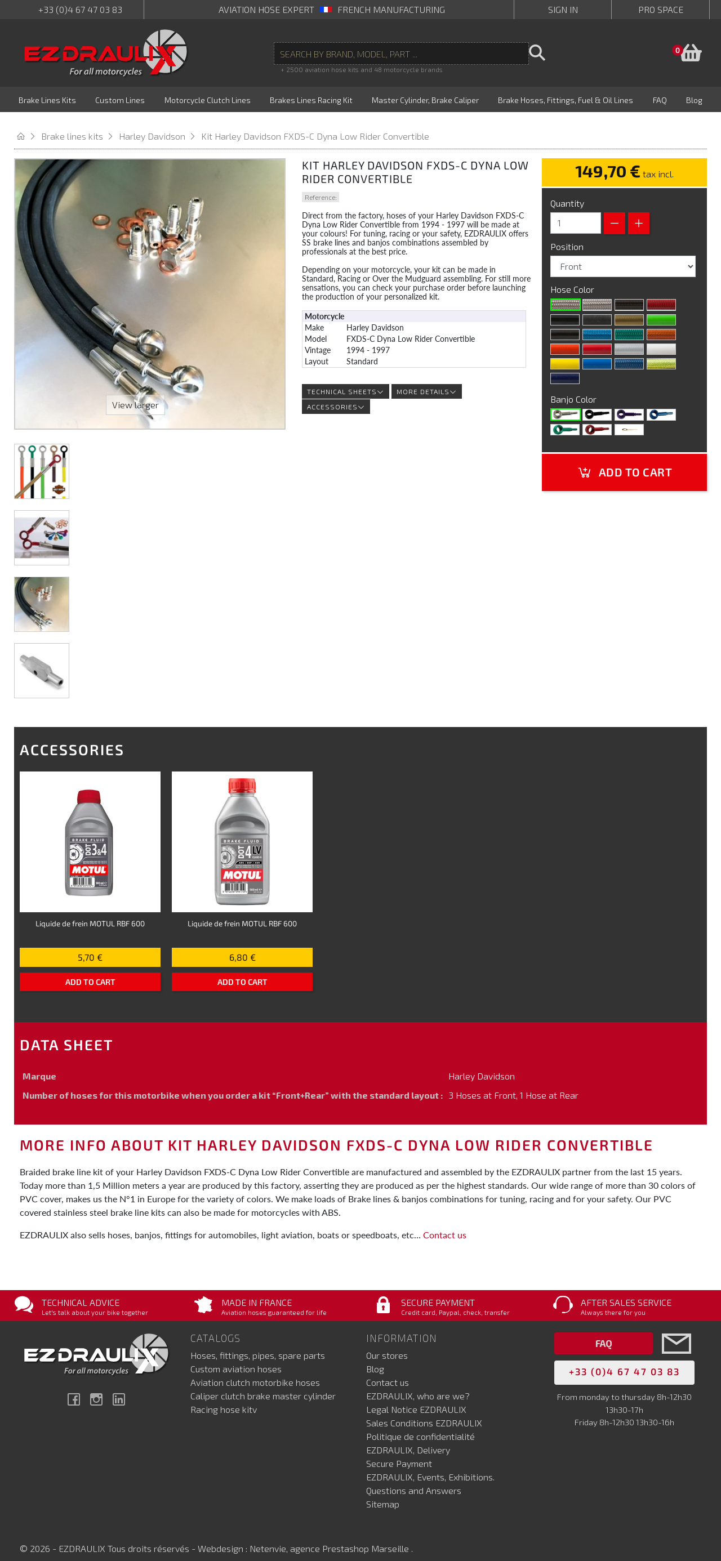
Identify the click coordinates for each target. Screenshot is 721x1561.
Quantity (567, 191)
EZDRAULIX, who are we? (418, 1384)
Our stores (387, 1344)
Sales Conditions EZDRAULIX (424, 1411)
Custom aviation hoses (236, 1357)
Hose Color (573, 277)
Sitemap (382, 1492)
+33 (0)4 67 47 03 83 (80, 9)
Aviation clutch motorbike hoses (255, 1371)
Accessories (336, 395)
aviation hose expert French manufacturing (332, 9)
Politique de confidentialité (420, 1425)
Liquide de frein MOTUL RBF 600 (90, 911)
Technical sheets (345, 380)
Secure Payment (399, 1452)
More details (427, 380)
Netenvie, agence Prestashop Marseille (330, 1537)
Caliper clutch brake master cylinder (263, 1384)
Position (568, 234)
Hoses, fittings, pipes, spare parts (257, 1344)
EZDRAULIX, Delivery (408, 1438)
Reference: (321, 185)
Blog (375, 1357)
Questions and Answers (413, 1479)
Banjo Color (574, 387)
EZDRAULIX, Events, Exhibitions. (430, 1465)
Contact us (444, 1222)
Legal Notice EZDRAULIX (416, 1398)
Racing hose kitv (223, 1398)
